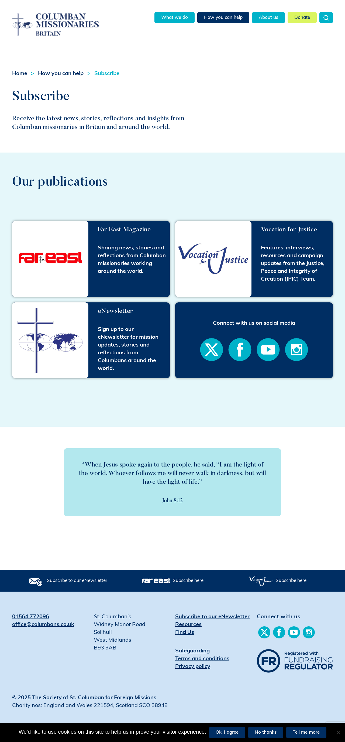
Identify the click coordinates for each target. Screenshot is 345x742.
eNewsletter (115, 310)
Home (19, 73)
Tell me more (306, 732)
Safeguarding (192, 651)
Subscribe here (188, 580)
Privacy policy (192, 666)
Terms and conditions (202, 659)
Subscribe (106, 73)
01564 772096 (30, 617)
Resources (188, 624)
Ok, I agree (227, 732)
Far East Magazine (124, 229)
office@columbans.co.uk (43, 624)
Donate (302, 17)
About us (268, 17)
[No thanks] (338, 732)
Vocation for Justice (289, 229)
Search (326, 17)
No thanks (266, 732)
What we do (174, 17)
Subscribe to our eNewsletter (77, 580)
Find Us (184, 632)
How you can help (223, 17)
